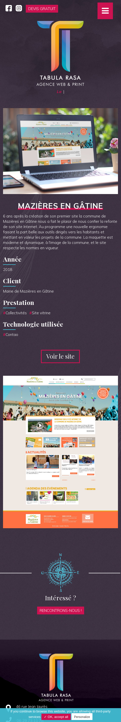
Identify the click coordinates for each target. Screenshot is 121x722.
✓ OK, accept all (56, 717)
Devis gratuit (42, 8)
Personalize (82, 717)
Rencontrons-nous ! (61, 610)
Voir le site (60, 356)
